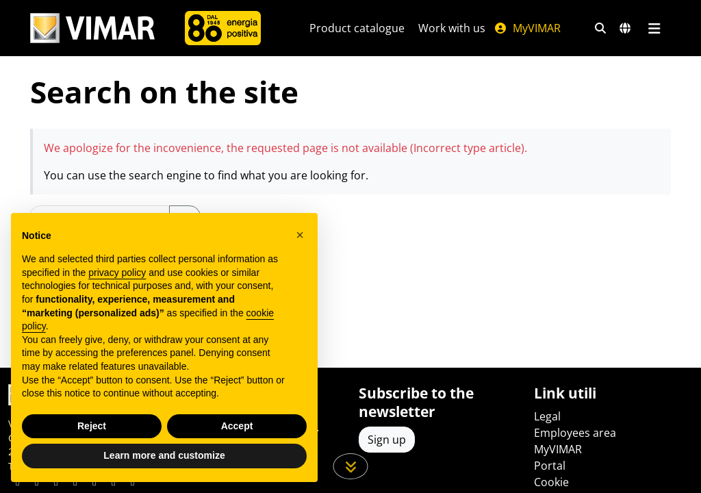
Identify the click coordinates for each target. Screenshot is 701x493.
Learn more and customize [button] (164, 455)
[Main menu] (654, 28)
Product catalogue (357, 28)
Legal (547, 416)
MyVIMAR (527, 28)
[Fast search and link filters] (600, 28)
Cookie (551, 482)
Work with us (451, 28)
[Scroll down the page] (350, 466)
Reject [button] (91, 425)
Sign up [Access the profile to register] (387, 439)
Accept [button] (237, 425)
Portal (549, 465)
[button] (300, 235)
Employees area (575, 432)
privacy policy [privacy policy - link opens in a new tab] (117, 272)
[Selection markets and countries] (625, 28)
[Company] (223, 28)
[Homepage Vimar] (92, 28)
